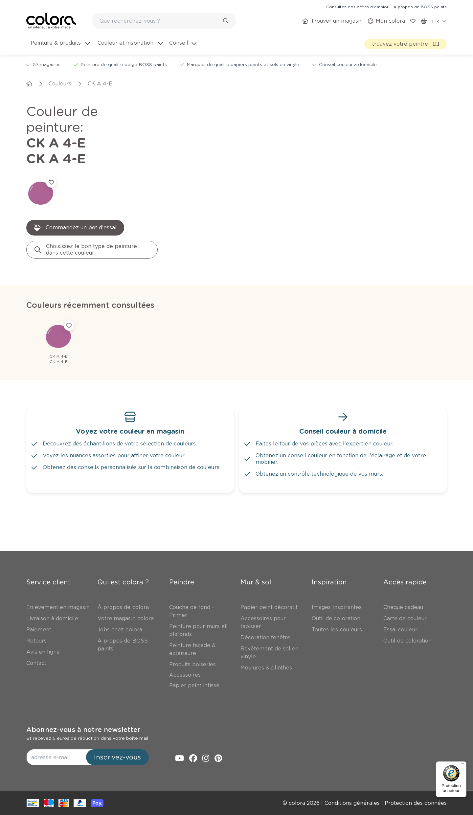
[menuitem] (60, 47)
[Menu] (462, 765)
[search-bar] (160, 21)
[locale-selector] (439, 21)
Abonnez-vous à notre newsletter (83, 730)
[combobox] (164, 21)
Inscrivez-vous (117, 757)
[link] (357, 7)
